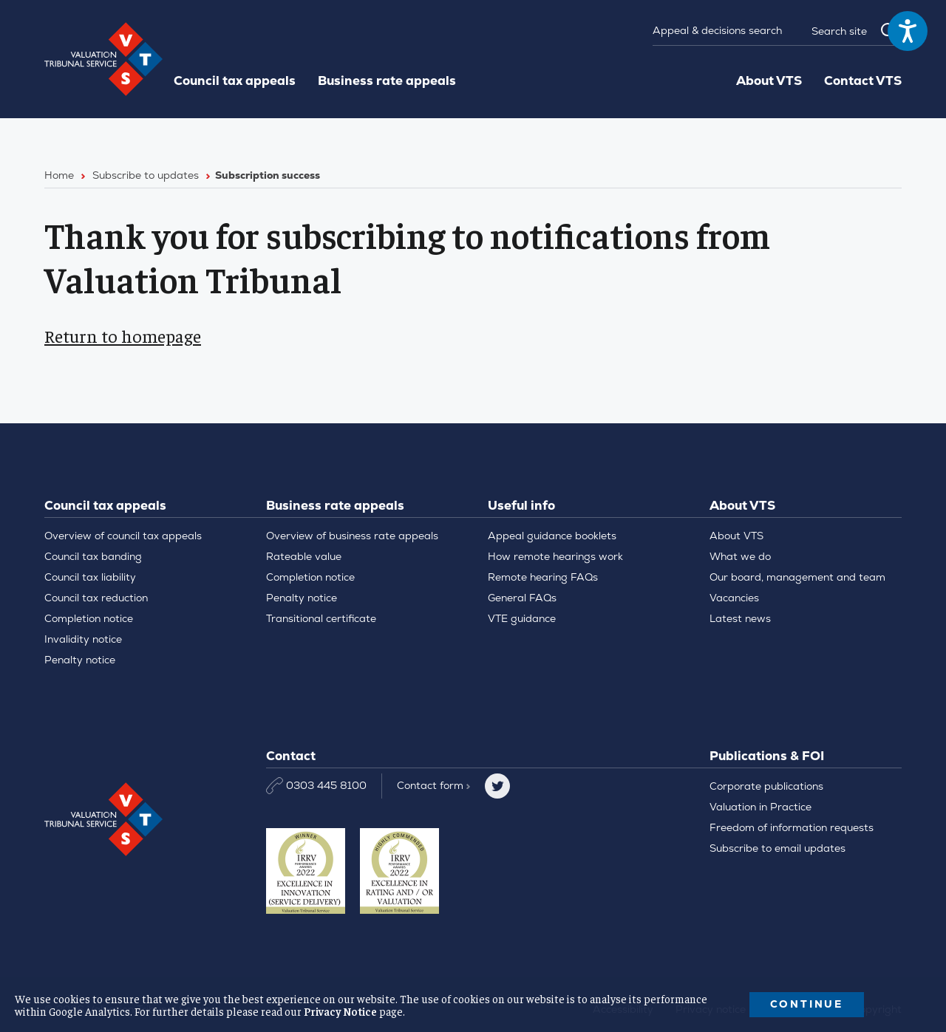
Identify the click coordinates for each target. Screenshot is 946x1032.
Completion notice (88, 618)
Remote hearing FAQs (543, 577)
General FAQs (522, 597)
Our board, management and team (797, 577)
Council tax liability (90, 577)
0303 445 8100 (316, 785)
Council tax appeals (235, 80)
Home (59, 175)
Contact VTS (863, 80)
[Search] (849, 31)
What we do (740, 556)
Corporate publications (766, 786)
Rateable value (303, 556)
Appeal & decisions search (717, 30)
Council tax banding (93, 556)
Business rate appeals (387, 80)
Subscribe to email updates (777, 848)
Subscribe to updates (145, 175)
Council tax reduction (96, 597)
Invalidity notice (83, 639)
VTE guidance (522, 618)
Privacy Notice (340, 1011)
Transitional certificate (321, 618)
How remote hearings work (555, 556)
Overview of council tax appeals (123, 535)
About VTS (769, 80)
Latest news (740, 618)
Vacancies (734, 597)
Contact (433, 785)
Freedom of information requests (792, 827)
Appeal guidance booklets (552, 535)
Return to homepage (122, 335)
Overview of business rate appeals (352, 535)
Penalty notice (79, 659)
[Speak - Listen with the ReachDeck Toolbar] (908, 31)
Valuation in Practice (760, 806)
